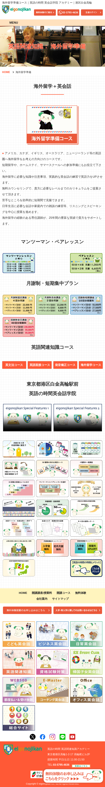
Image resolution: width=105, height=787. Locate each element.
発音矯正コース (65, 365)
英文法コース (14, 365)
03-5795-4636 (61, 764)
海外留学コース (91, 365)
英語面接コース (40, 365)
